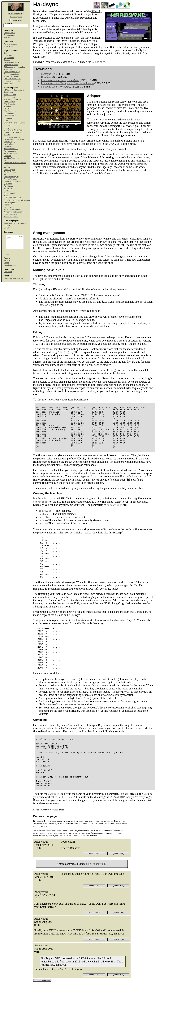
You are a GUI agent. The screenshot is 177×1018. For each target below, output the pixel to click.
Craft (6, 120)
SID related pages (11, 76)
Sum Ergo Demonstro (13, 198)
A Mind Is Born (10, 95)
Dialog (6, 128)
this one (60, 143)
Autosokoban (9, 97)
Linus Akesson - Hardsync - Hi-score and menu (67, 83)
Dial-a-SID (8, 125)
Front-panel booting (12, 137)
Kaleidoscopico (10, 151)
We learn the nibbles (12, 210)
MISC (6, 160)
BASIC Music (9, 104)
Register (7, 260)
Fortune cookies (10, 44)
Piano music (9, 69)
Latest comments (11, 265)
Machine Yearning (11, 158)
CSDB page (98, 61)
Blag (5, 53)
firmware (71, 148)
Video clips (8, 83)
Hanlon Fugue (9, 144)
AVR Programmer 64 (12, 99)
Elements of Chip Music (13, 130)
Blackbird (7, 106)
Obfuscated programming (14, 67)
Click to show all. (96, 898)
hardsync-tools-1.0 (51, 86)
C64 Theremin (9, 111)
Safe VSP (8, 188)
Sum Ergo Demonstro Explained (17, 200)
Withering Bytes (10, 214)
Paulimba (7, 174)
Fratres (7, 135)
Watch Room (9, 207)
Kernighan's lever (11, 153)
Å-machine (8, 92)
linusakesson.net (15, 14)
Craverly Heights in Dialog (14, 123)
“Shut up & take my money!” (15, 223)
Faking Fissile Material (13, 132)
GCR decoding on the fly (14, 139)
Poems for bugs (10, 179)
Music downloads (11, 65)
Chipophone (9, 58)
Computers (8, 118)
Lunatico (7, 156)
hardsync (46, 73)
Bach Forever (9, 102)
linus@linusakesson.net (13, 278)
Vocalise (7, 205)
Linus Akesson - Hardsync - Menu (60, 80)
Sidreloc (7, 191)
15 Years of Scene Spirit (14, 90)
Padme (7, 167)
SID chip (96, 11)
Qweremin (8, 184)
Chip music (8, 55)
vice (77, 37)
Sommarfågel (9, 193)
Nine (6, 165)
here (131, 104)
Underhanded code (12, 81)
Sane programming (12, 72)
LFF (7, 254)
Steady (7, 228)
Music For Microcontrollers (15, 163)
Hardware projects (11, 62)
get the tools (46, 278)
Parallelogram (9, 170)
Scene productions (11, 74)
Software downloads (12, 79)
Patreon (7, 225)
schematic (51, 148)
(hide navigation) (16, 17)
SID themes (9, 46)
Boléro (6, 109)
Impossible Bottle (11, 149)
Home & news (9, 33)
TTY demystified (10, 202)
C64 (51, 14)
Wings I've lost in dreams (14, 212)
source (81, 148)
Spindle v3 (8, 195)
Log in (6, 263)
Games (7, 60)
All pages (7, 37)
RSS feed (8, 272)
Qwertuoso (8, 186)
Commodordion (10, 116)
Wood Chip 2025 (11, 217)
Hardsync (8, 146)
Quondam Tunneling (12, 181)
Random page (9, 35)
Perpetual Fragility (11, 177)
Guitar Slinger (9, 142)
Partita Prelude (10, 172)
